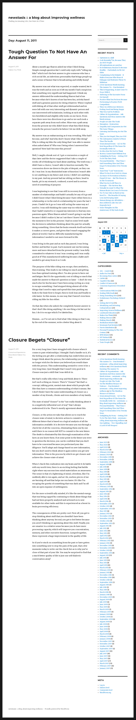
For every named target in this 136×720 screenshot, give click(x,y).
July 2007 (103, 654)
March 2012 (104, 538)
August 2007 (104, 651)
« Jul (103, 253)
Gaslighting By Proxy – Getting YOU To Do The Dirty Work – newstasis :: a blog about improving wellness (113, 418)
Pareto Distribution (107, 328)
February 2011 (105, 570)
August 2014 (104, 491)
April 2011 (103, 565)
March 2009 (104, 609)
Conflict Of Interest (107, 283)
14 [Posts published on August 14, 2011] (125, 237)
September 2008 (106, 619)
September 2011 (106, 553)
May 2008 (103, 629)
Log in (102, 685)
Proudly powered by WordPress (57, 709)
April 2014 (103, 499)
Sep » (121, 253)
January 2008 (105, 639)
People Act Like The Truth (110, 122)
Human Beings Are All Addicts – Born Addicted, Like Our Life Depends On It (112, 202)
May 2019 (103, 472)
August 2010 (104, 585)
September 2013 (106, 509)
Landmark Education (108, 313)
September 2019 (106, 462)
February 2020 (105, 452)
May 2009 (103, 607)
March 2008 (104, 634)
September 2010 (106, 582)
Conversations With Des (109, 291)
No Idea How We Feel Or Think (111, 151)
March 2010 (104, 592)
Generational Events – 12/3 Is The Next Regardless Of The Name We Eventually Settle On (113, 146)
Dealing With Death (107, 293)
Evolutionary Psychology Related (112, 298)
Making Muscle (106, 320)
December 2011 (105, 546)
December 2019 (106, 457)
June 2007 (103, 656)
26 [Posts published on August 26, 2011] (117, 245)
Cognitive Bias (105, 281)
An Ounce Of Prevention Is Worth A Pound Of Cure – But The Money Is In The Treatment (113, 178)
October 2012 (105, 521)
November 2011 (105, 548)
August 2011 (104, 555)
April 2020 (104, 447)
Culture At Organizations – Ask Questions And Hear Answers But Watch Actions (112, 116)
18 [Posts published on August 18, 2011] (113, 241)
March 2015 (104, 484)
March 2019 (104, 477)
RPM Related (105, 335)
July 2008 (103, 624)
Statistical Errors (106, 340)
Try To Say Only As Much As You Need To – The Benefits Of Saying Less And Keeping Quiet (113, 195)
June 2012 (103, 531)
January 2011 (104, 573)
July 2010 (103, 587)
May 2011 (103, 563)
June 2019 (103, 469)
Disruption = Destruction (109, 124)
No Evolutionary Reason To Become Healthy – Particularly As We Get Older (113, 70)
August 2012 (104, 526)
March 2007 (104, 663)
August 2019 (104, 464)
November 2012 (106, 518)
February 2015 (105, 487)
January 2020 (105, 455)
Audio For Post (105, 274)
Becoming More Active (108, 276)
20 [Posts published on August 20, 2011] (121, 241)
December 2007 (106, 641)
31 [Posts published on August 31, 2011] (108, 249)
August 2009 (104, 600)
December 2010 (106, 575)
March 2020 (104, 450)
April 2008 (104, 632)
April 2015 (103, 482)
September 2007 (106, 649)
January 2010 (105, 595)
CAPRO (102, 278)
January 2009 (105, 614)
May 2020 (103, 445)
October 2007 (105, 646)
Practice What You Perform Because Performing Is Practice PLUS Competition (113, 102)
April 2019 (103, 474)
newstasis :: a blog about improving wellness (46, 18)
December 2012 (106, 516)
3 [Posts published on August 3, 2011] (108, 232)
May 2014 (103, 496)
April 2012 (103, 536)
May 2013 (103, 511)
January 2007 (105, 668)
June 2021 (103, 442)
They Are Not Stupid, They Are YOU (113, 136)
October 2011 (104, 550)
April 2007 (104, 661)
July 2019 (103, 467)
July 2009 (103, 602)
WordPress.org (105, 693)
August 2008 (104, 622)
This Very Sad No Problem (110, 112)
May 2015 (103, 479)
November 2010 (106, 577)
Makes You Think (14, 70)
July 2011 (103, 558)
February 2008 (105, 636)
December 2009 (106, 597)
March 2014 (104, 501)
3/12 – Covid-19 (105, 271)
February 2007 (105, 666)
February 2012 (105, 541)
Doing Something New (108, 296)
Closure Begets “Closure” (39, 340)
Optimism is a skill (107, 58)
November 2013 (106, 504)
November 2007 (106, 644)
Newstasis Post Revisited (109, 325)
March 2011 (104, 568)
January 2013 (105, 514)
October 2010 (105, 580)
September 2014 (106, 489)
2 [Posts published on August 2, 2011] (104, 232)
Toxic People (105, 342)
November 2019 (105, 460)
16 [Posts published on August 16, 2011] (104, 241)
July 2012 (103, 528)
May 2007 (103, 659)
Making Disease (106, 318)
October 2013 (105, 506)
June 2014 (103, 494)
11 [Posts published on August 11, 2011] (112, 237)
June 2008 (104, 627)
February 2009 (105, 612)
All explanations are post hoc (111, 65)
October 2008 (105, 617)
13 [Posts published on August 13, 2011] (121, 237)
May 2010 (103, 590)
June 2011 (103, 560)
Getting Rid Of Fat (107, 303)
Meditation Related (107, 323)
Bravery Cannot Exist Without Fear (113, 154)
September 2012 (106, 523)
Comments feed (106, 690)
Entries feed (104, 688)
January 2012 (105, 543)
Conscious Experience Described (112, 286)
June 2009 (104, 604)
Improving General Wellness (111, 310)
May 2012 (103, 533)
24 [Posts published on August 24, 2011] (108, 245)
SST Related (104, 337)
